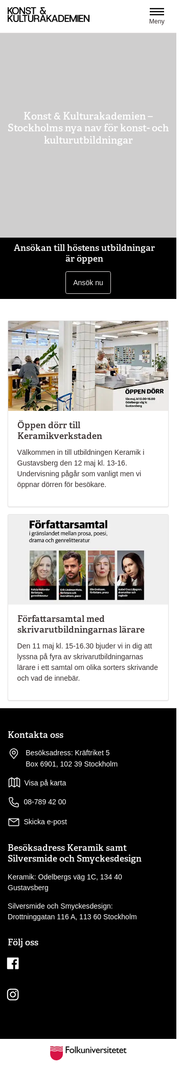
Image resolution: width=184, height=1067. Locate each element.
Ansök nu (88, 283)
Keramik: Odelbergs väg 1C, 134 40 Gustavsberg (65, 882)
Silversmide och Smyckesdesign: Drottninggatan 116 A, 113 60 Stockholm (72, 911)
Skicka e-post (45, 822)
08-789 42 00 (37, 802)
